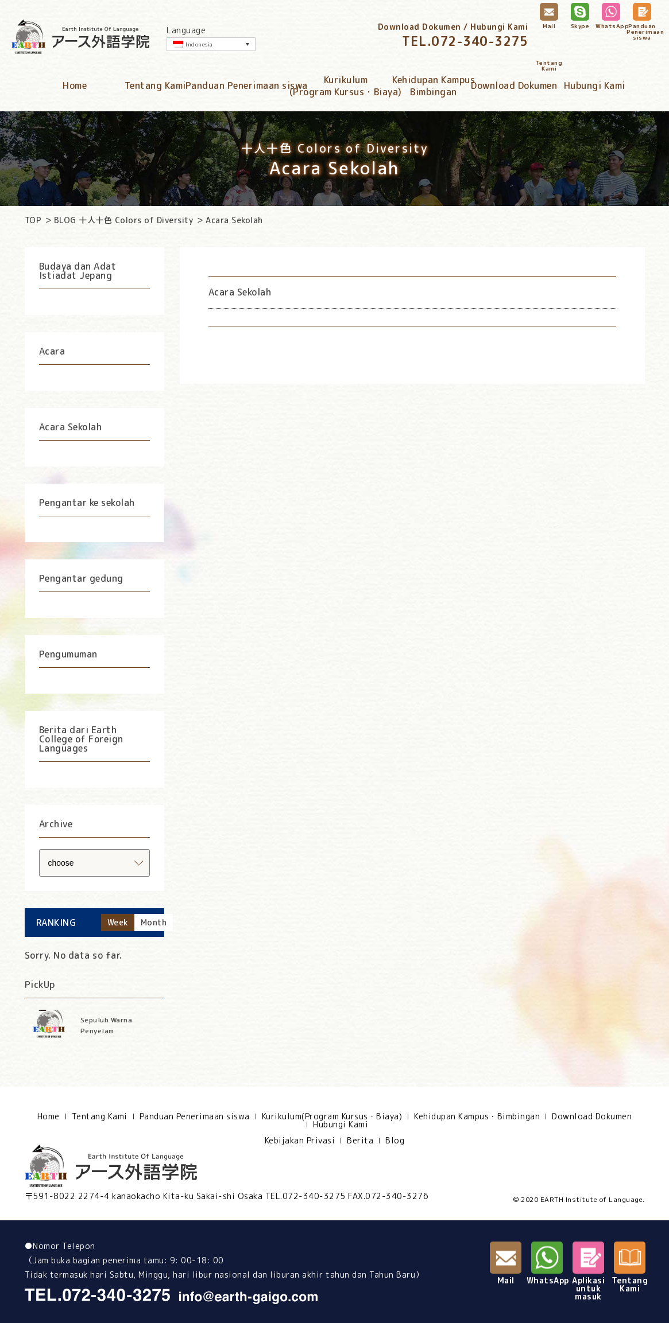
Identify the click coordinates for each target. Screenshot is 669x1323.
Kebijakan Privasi (300, 1141)
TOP (33, 220)
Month (154, 922)
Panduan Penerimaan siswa (246, 85)
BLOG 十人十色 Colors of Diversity (124, 220)
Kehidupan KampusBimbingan (433, 86)
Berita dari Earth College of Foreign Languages (81, 738)
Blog (394, 1141)
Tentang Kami (155, 85)
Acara (52, 351)
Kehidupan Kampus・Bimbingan (477, 1116)
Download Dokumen (513, 85)
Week (117, 922)
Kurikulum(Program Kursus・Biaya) (346, 86)
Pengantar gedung (81, 578)
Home (75, 85)
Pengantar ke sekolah (87, 502)
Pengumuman (68, 654)
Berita (360, 1141)
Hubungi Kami (594, 85)
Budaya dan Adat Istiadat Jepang (78, 271)
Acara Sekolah (70, 427)
